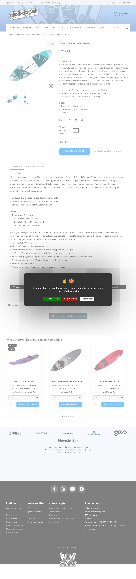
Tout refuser (70, 299)
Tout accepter (51, 299)
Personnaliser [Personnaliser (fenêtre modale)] (87, 299)
